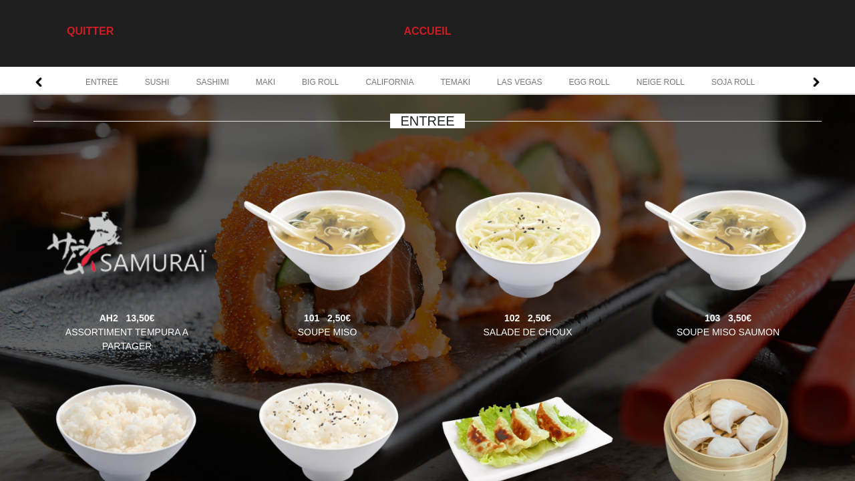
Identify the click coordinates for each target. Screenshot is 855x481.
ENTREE (102, 82)
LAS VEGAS (519, 82)
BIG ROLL (320, 82)
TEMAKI (455, 82)
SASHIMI (212, 82)
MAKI (265, 82)
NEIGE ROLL (661, 82)
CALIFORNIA (389, 82)
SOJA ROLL (733, 82)
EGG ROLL (588, 82)
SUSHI (157, 82)
